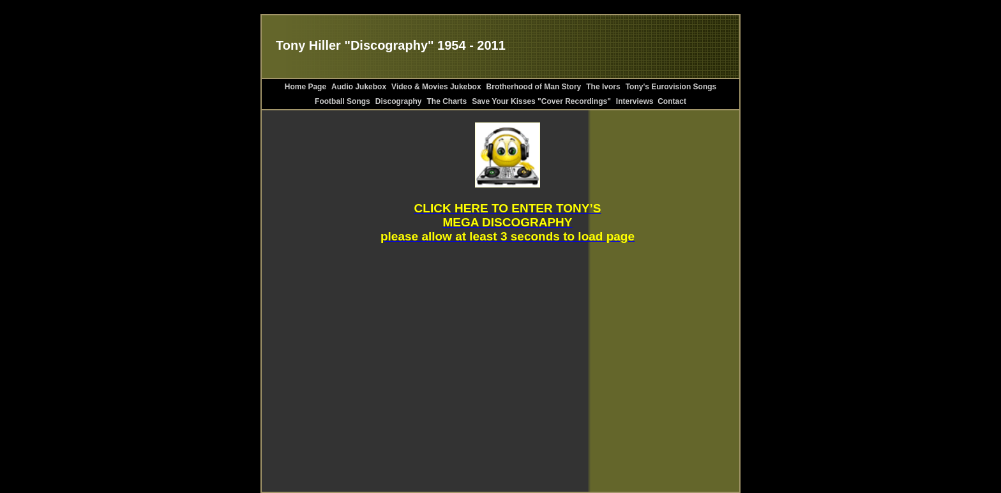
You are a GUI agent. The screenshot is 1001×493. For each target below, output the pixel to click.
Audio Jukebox (358, 86)
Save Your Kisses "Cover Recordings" (541, 101)
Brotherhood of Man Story (534, 86)
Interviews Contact (651, 101)
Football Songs (342, 101)
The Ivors (603, 86)
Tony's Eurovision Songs (671, 86)
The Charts (446, 101)
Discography (398, 101)
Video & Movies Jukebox (436, 86)
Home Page (305, 86)
